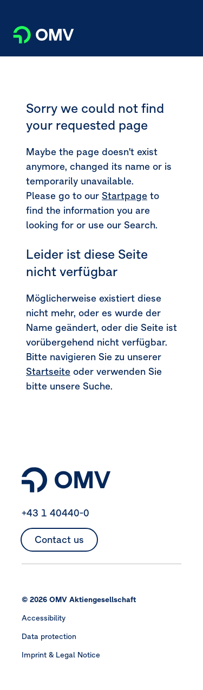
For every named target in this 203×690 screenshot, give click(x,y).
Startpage (124, 195)
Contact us (59, 539)
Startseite (48, 371)
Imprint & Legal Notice (61, 655)
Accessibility (44, 618)
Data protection (49, 636)
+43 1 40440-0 (55, 513)
